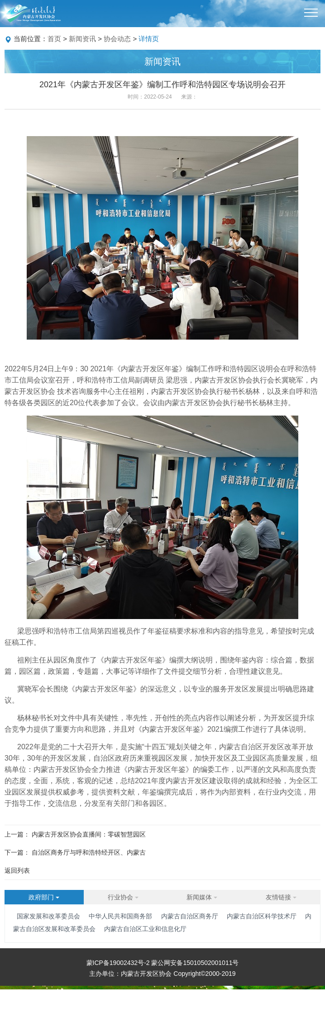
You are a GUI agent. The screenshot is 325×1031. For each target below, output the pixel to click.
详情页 (149, 39)
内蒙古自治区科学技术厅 (261, 916)
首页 (54, 39)
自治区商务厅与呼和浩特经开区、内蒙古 (89, 852)
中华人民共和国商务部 (120, 916)
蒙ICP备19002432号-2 (119, 962)
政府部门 (44, 897)
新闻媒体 (201, 897)
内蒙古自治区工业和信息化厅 (145, 928)
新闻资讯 (82, 39)
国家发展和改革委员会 (48, 916)
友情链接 (281, 897)
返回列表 (17, 870)
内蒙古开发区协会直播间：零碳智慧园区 (89, 834)
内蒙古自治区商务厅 (189, 916)
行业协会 (123, 897)
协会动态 (117, 39)
